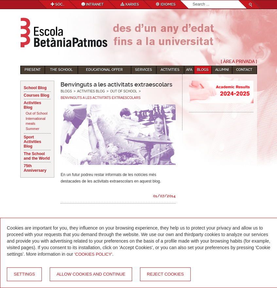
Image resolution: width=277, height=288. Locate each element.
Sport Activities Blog (32, 142)
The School (61, 70)
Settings (24, 274)
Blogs (203, 70)
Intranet (92, 4)
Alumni (222, 70)
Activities (170, 70)
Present (33, 70)
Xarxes (130, 4)
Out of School (37, 113)
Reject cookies (165, 274)
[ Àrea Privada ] (239, 61)
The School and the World (37, 156)
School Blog (35, 88)
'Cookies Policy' (94, 254)
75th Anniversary (35, 168)
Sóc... (57, 4)
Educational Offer (104, 70)
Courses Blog (36, 95)
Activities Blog (32, 105)
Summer (33, 129)
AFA (189, 70)
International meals (36, 121)
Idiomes (166, 4)
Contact (244, 70)
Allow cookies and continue (91, 274)
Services (143, 70)
